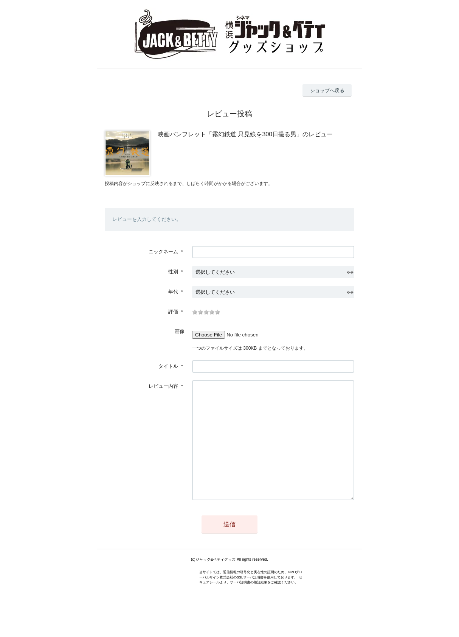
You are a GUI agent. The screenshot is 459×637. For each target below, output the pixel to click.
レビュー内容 (163, 386)
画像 (180, 331)
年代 (173, 292)
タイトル (168, 366)
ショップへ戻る (327, 90)
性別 (173, 272)
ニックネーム (163, 251)
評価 (173, 312)
